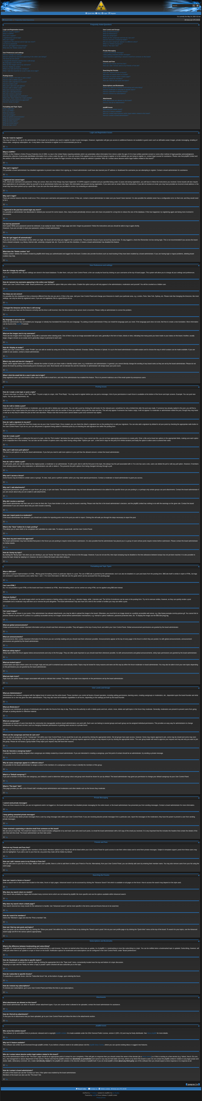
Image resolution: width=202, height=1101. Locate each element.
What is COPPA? (8, 33)
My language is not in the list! (12, 63)
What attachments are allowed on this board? (117, 100)
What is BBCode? (8, 109)
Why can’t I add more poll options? (14, 86)
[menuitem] (97, 13)
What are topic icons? (10, 125)
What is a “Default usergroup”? (113, 44)
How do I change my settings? (12, 54)
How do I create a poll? (10, 84)
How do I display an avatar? (12, 67)
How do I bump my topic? (11, 102)
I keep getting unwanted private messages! (116, 54)
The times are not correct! (11, 58)
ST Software (93, 1093)
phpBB (19, 324)
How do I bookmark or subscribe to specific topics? (119, 89)
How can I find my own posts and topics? (116, 80)
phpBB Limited (61, 1033)
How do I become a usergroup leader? (115, 39)
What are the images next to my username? (17, 64)
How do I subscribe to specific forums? (115, 91)
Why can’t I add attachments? (12, 92)
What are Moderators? (110, 33)
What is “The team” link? (111, 45)
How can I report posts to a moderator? (15, 96)
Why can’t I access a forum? (12, 90)
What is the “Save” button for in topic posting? (17, 98)
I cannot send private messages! (113, 52)
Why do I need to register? (11, 31)
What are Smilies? (9, 113)
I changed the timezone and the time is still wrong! (19, 61)
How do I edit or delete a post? (12, 80)
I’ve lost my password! (10, 44)
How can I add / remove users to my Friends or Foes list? (121, 65)
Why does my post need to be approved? (16, 100)
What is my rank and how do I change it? (16, 69)
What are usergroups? (110, 35)
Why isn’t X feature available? (112, 111)
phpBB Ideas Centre (97, 1045)
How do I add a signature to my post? (15, 81)
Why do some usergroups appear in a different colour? (120, 42)
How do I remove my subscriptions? (114, 93)
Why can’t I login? (8, 39)
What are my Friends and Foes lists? (114, 63)
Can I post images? (9, 115)
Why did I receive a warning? (12, 94)
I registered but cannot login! (12, 37)
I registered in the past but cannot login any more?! (19, 42)
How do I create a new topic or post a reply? (17, 77)
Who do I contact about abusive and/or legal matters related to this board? (126, 113)
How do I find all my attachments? (114, 102)
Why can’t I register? (9, 35)
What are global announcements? (13, 117)
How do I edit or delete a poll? (12, 88)
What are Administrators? (111, 31)
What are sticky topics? (10, 121)
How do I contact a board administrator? (116, 115)
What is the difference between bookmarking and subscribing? (123, 87)
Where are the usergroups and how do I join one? (119, 37)
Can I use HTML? (8, 111)
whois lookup (146, 1057)
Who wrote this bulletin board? (112, 109)
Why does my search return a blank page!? (116, 76)
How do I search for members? (113, 78)
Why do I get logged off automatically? (15, 45)
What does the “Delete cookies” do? (14, 48)
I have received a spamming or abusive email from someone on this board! (127, 56)
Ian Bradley (116, 1093)
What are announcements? (11, 119)
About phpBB (152, 1033)
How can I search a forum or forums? (115, 72)
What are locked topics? (10, 123)
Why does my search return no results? (115, 74)
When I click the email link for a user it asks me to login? (21, 71)
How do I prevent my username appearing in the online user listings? (25, 56)
